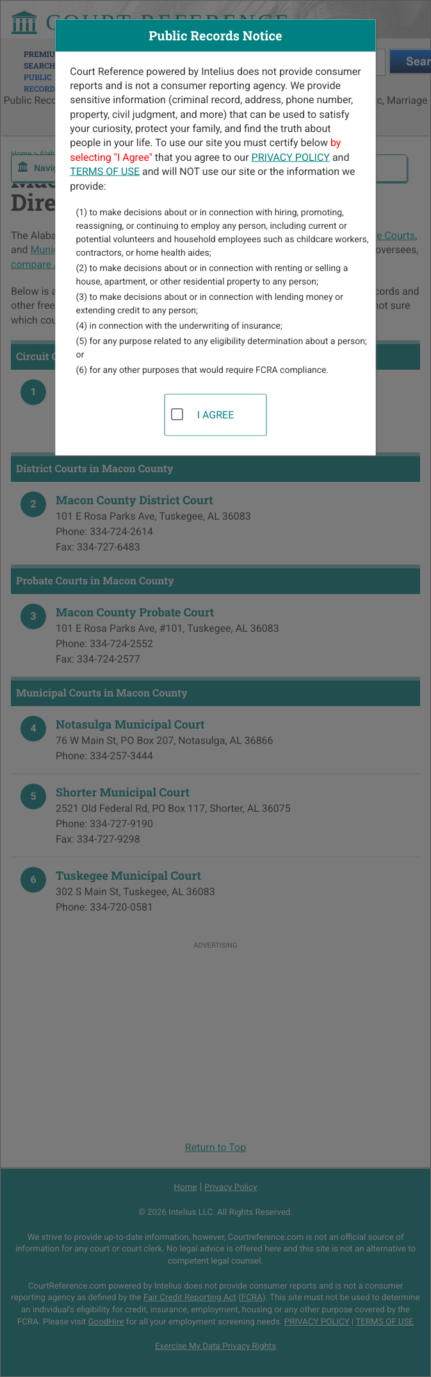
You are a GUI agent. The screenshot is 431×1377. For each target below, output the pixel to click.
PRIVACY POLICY (291, 157)
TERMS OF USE (105, 171)
